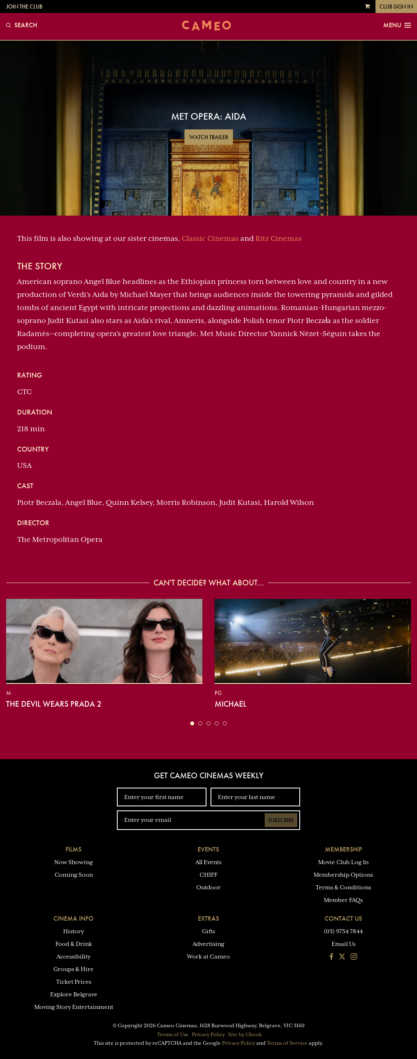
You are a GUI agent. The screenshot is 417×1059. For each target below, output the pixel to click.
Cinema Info (73, 918)
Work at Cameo (208, 956)
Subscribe (281, 820)
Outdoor (208, 887)
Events (208, 849)
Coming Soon (74, 874)
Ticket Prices (73, 981)
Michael (230, 704)
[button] (192, 723)
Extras (208, 918)
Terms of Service (287, 1043)
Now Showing (73, 862)
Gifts (208, 931)
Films (73, 849)
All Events (208, 862)
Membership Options (343, 874)
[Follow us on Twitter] (342, 957)
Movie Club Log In (343, 862)
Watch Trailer (208, 137)
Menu (397, 25)
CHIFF (208, 874)
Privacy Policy (208, 1034)
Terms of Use (173, 1034)
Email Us (343, 944)
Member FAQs (343, 900)
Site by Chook (245, 1034)
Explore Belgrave (73, 994)
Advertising (208, 944)
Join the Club (24, 6)
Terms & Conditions (343, 887)
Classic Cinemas (210, 238)
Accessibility (73, 956)
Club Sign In (396, 6)
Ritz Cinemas (278, 238)
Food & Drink (73, 944)
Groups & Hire (73, 969)
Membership (343, 849)
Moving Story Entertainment (73, 1007)
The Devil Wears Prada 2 (53, 704)
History (73, 931)
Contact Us (343, 918)
